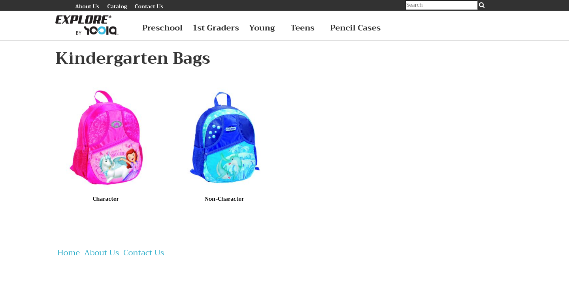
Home (68, 253)
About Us (87, 6)
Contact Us (149, 6)
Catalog (117, 6)
